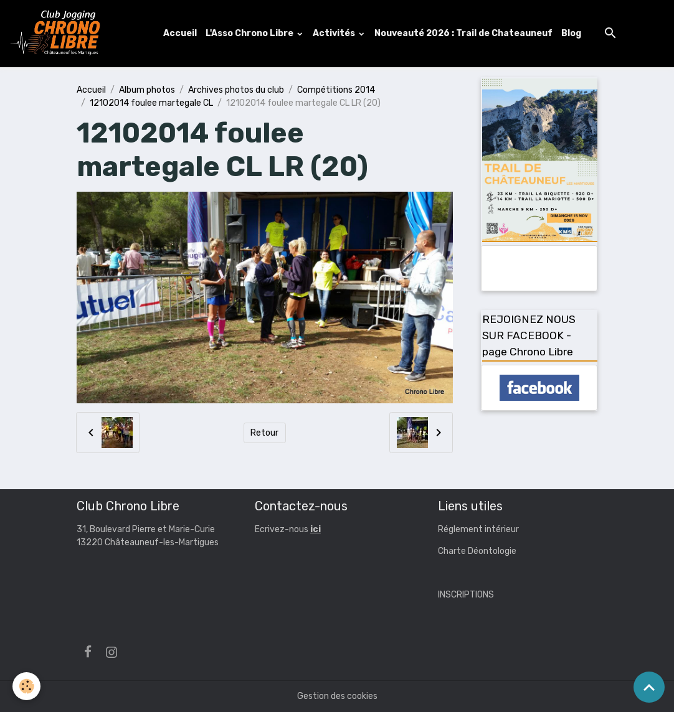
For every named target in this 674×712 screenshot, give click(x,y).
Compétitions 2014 (336, 90)
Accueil (180, 33)
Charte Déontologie (477, 551)
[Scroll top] (649, 687)
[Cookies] (26, 686)
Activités (335, 33)
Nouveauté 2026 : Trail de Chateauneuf (463, 33)
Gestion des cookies (337, 696)
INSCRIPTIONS (466, 594)
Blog (571, 33)
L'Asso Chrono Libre (250, 33)
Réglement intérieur (478, 529)
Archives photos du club (236, 90)
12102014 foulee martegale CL (151, 103)
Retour (264, 433)
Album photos (147, 90)
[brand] (58, 34)
